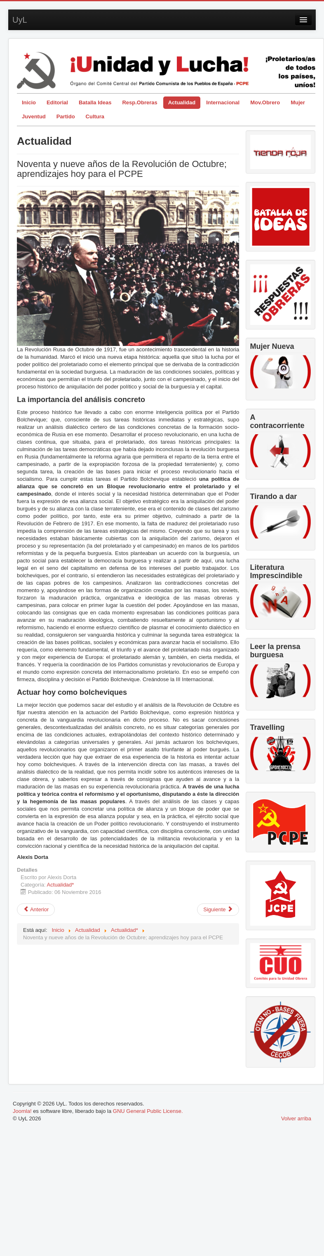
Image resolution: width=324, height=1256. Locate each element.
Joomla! (22, 1111)
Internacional (222, 102)
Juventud (34, 116)
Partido (65, 116)
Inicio (29, 102)
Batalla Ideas (95, 102)
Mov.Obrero (265, 102)
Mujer (298, 102)
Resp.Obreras (139, 102)
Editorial (57, 102)
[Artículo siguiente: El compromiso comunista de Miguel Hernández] (218, 909)
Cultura (95, 116)
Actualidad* (60, 885)
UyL (19, 19)
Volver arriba (296, 1118)
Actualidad (181, 102)
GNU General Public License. (148, 1111)
